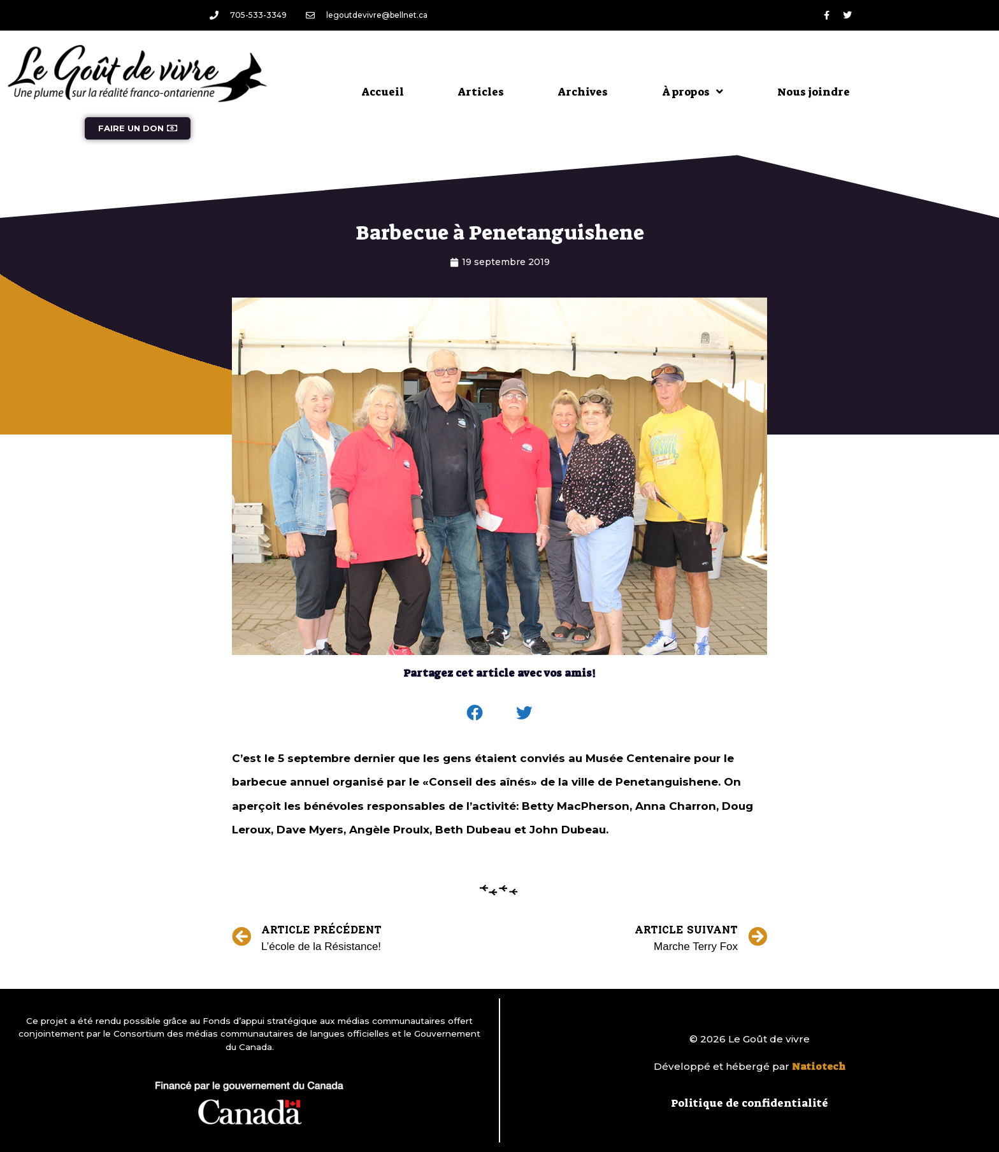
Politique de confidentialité (749, 1103)
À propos (692, 91)
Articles (481, 92)
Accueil (383, 92)
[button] (475, 713)
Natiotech (818, 1066)
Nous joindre (813, 92)
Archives (583, 92)
